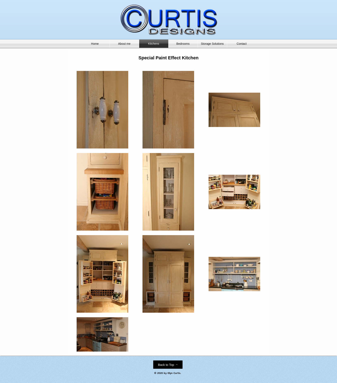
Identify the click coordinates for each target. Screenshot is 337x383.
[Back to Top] (168, 364)
